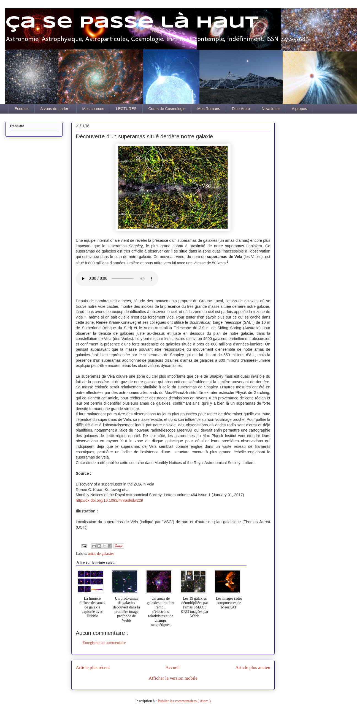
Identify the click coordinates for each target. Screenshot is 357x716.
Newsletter (271, 108)
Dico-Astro (241, 108)
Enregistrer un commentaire (104, 643)
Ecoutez (22, 108)
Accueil (173, 667)
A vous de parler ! (55, 108)
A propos (299, 108)
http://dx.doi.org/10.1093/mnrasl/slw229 (109, 500)
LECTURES (126, 108)
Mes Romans (208, 108)
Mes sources (93, 108)
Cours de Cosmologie (167, 108)
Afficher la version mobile (172, 678)
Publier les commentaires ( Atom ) (184, 701)
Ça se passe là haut (131, 23)
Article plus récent (93, 667)
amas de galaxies (101, 554)
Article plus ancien (252, 667)
